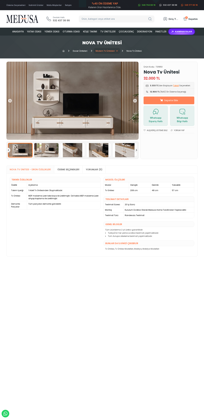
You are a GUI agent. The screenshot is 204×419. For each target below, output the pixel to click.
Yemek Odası (51, 31)
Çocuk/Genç (126, 31)
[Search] (150, 18)
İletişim (68, 5)
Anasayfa (18, 31)
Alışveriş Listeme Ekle (156, 130)
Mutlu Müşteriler (54, 5)
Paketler (160, 31)
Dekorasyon (144, 31)
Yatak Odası (34, 31)
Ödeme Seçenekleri (16, 5)
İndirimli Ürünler (36, 5)
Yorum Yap (177, 130)
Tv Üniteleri (108, 31)
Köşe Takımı (90, 31)
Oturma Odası (71, 31)
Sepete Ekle (169, 100)
